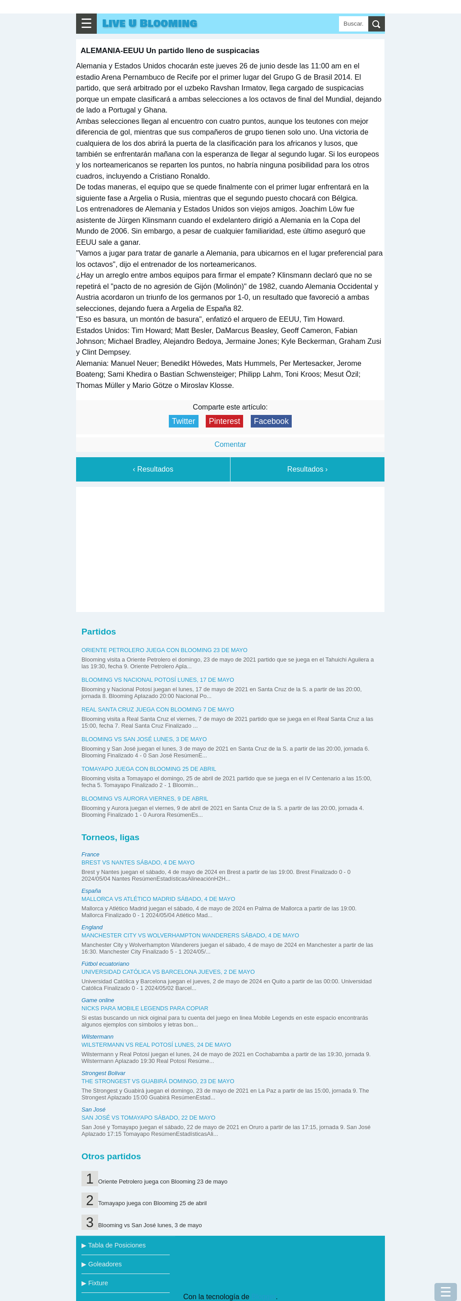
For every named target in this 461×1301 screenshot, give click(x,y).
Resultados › (307, 469)
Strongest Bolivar (103, 1073)
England (92, 927)
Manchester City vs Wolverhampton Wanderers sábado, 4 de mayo (190, 935)
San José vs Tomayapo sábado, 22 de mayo (148, 1117)
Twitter (183, 421)
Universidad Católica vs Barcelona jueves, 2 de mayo (168, 971)
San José (93, 1109)
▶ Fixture (94, 1283)
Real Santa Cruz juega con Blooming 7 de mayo (157, 709)
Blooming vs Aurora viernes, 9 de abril (144, 798)
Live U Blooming (149, 24)
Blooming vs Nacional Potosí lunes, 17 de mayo (157, 679)
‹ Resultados (153, 469)
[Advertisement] (230, 547)
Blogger (263, 1297)
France (90, 854)
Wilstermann (97, 1036)
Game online (97, 1000)
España (91, 890)
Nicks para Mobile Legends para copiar (144, 1008)
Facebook (271, 421)
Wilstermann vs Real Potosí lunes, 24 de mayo (156, 1044)
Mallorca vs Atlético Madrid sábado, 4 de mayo (158, 899)
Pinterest (224, 421)
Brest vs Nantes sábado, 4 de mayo (137, 862)
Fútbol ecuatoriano (105, 963)
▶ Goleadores (101, 1264)
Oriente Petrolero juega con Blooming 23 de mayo (164, 650)
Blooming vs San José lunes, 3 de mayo (144, 739)
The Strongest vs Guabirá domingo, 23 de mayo (157, 1081)
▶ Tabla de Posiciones (113, 1245)
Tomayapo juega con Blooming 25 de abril (148, 768)
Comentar (230, 444)
